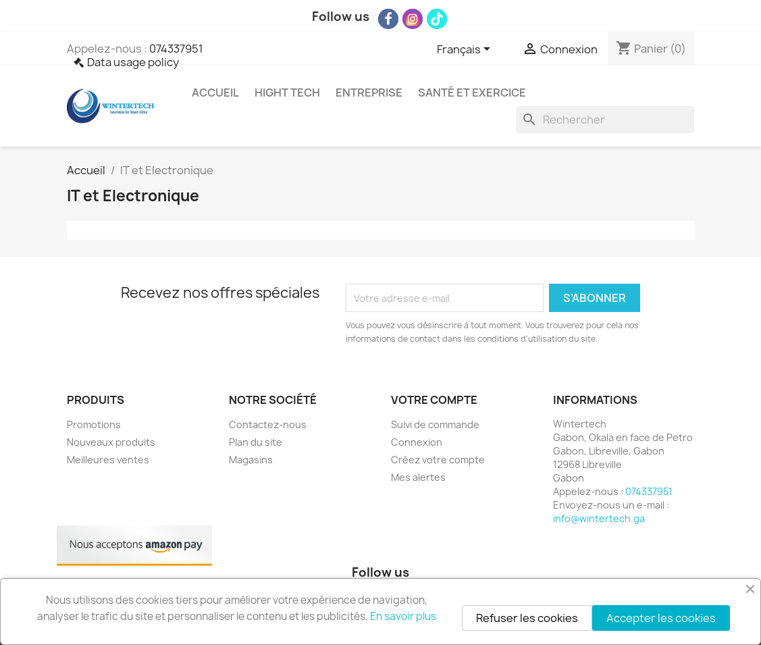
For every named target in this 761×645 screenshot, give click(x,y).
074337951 (176, 48)
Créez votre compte (438, 459)
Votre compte (434, 399)
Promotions (94, 424)
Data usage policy (133, 62)
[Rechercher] (605, 119)
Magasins (251, 459)
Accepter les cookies (661, 618)
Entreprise (369, 92)
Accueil (215, 92)
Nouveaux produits (111, 442)
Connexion (416, 442)
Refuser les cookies (527, 618)
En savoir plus (403, 616)
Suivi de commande (435, 424)
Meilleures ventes (108, 459)
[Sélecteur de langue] (466, 50)
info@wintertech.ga (599, 518)
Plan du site (255, 442)
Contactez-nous (268, 424)
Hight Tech (287, 92)
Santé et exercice (472, 92)
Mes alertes (418, 477)
